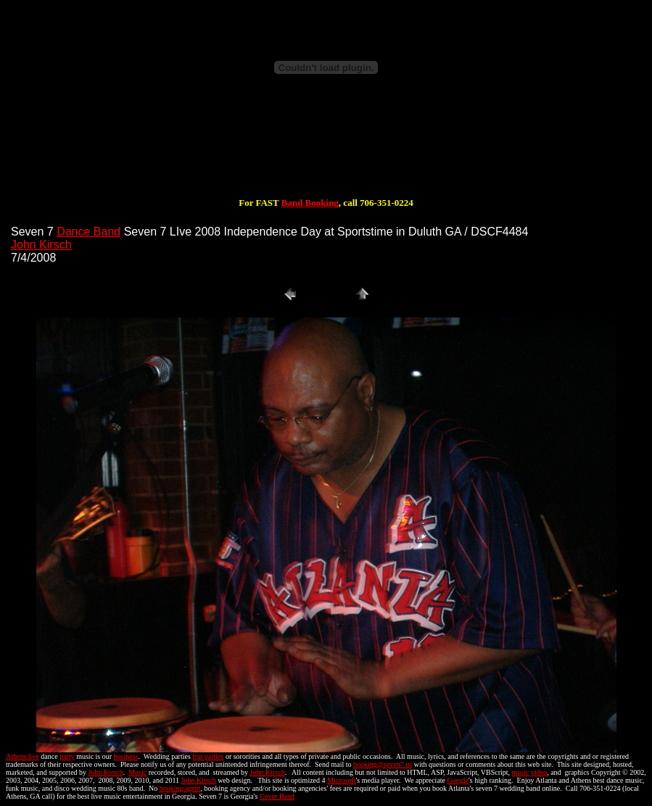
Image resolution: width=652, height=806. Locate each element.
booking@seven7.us (382, 764)
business (126, 756)
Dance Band (88, 231)
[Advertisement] (326, 151)
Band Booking (310, 202)
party (67, 756)
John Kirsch (41, 244)
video (539, 772)
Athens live (22, 756)
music (520, 772)
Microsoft (341, 780)
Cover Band (277, 796)
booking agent (180, 788)
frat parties (207, 756)
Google (458, 780)
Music (137, 772)
